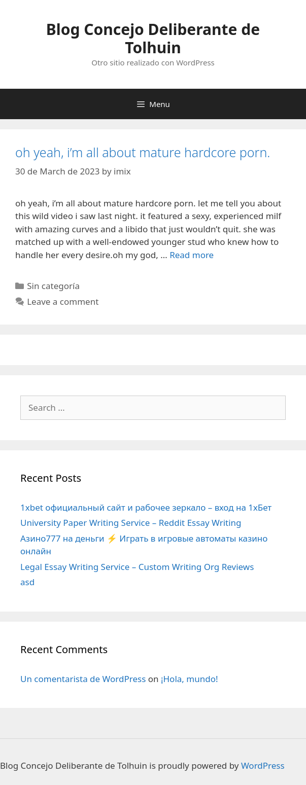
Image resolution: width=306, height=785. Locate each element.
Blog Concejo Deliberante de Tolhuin (153, 38)
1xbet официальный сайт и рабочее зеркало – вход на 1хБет (145, 507)
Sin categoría (53, 286)
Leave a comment (62, 301)
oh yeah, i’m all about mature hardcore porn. (142, 152)
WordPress (263, 765)
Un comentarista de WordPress (83, 679)
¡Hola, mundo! (189, 679)
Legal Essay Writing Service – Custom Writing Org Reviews (137, 567)
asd (27, 582)
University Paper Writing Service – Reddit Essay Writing (131, 522)
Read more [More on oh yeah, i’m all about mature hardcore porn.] (191, 255)
